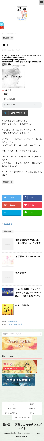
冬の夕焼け (20, 273)
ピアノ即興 (12, 408)
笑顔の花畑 (12, 321)
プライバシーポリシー (22, 417)
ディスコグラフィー (12, 413)
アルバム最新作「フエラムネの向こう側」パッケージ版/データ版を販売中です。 (28, 292)
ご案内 (32, 404)
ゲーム (32, 413)
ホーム (12, 404)
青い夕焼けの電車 (15, 324)
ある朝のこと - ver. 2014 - (27, 256)
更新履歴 (7, 224)
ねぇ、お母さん (22, 305)
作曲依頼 (32, 408)
